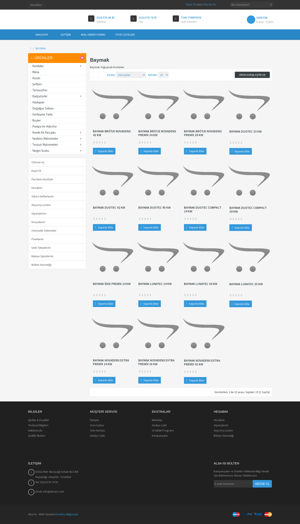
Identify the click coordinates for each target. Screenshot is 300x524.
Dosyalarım (38, 222)
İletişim (94, 420)
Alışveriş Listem (41, 205)
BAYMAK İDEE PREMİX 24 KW (112, 284)
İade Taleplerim (41, 247)
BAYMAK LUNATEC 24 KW (155, 284)
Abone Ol (262, 483)
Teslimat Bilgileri (38, 425)
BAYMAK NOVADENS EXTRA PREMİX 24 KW (111, 362)
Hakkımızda (35, 430)
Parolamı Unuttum (42, 179)
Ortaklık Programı (163, 430)
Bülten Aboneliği (41, 265)
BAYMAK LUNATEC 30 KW (200, 284)
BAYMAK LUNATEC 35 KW (246, 284)
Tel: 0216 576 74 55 (46, 482)
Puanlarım (37, 239)
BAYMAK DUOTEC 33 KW (245, 131)
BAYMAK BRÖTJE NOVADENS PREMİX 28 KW (203, 133)
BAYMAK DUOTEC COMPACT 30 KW (248, 209)
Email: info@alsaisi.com (49, 491)
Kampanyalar (160, 436)
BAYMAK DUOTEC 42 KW (109, 207)
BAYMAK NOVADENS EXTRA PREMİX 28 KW (156, 362)
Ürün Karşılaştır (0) (252, 75)
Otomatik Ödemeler (43, 230)
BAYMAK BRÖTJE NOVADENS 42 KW (112, 133)
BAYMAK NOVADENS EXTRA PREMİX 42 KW (202, 362)
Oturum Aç (209, 4)
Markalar (157, 420)
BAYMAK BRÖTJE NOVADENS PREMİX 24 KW (157, 133)
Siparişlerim (38, 213)
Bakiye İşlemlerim (42, 256)
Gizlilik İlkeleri (36, 436)
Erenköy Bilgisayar (66, 514)
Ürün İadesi (97, 425)
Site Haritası (97, 430)
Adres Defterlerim (42, 196)
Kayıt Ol (191, 4)
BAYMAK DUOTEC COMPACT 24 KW (202, 209)
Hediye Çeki (97, 436)
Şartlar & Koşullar (38, 420)
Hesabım (36, 188)
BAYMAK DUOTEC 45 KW (154, 207)
